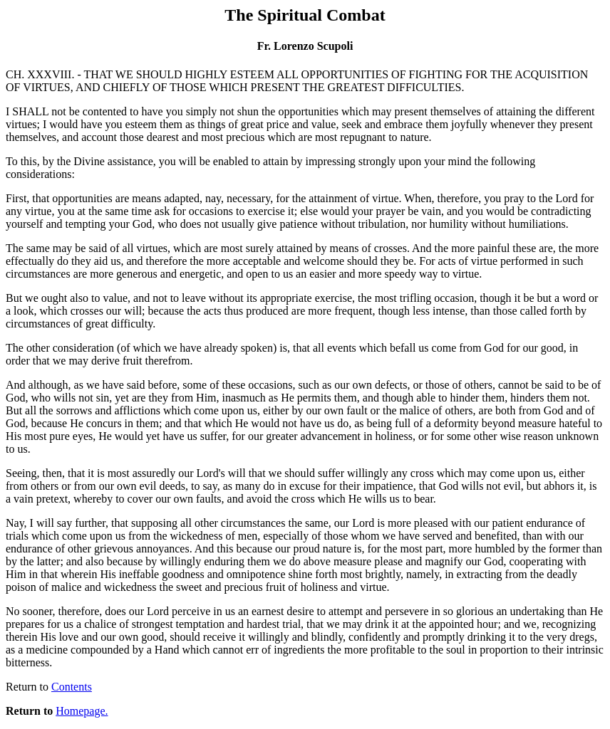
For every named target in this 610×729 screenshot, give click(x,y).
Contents (71, 687)
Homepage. (82, 711)
